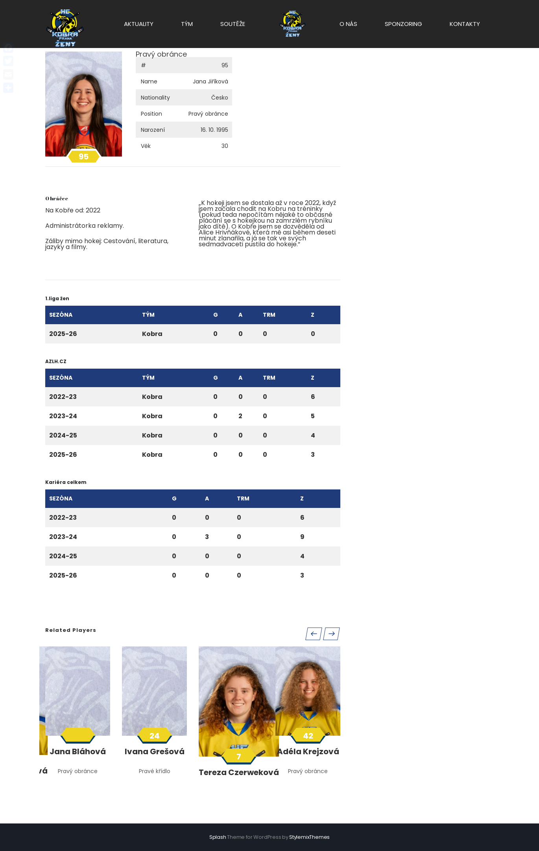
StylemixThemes (309, 837)
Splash (217, 837)
